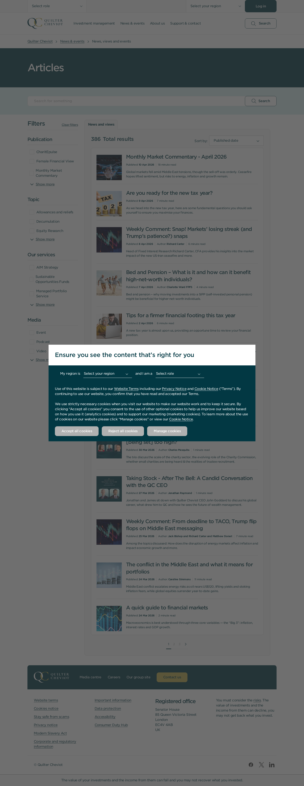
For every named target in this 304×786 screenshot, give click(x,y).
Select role (165, 374)
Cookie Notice (206, 389)
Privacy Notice (174, 389)
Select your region (99, 374)
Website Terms (126, 389)
